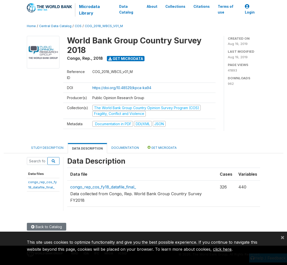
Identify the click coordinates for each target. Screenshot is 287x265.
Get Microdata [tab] (162, 147)
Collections (175, 7)
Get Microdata (125, 58)
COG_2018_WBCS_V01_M (104, 26)
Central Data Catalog (55, 26)
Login (250, 9)
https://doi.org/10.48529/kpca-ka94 (121, 88)
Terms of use (225, 9)
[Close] (282, 237)
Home (31, 26)
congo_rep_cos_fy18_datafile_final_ (103, 186)
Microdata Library (89, 10)
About (152, 7)
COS (78, 26)
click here (222, 249)
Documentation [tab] (125, 148)
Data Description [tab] (87, 148)
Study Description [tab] (47, 148)
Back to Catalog (46, 227)
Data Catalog (126, 9)
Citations (201, 7)
